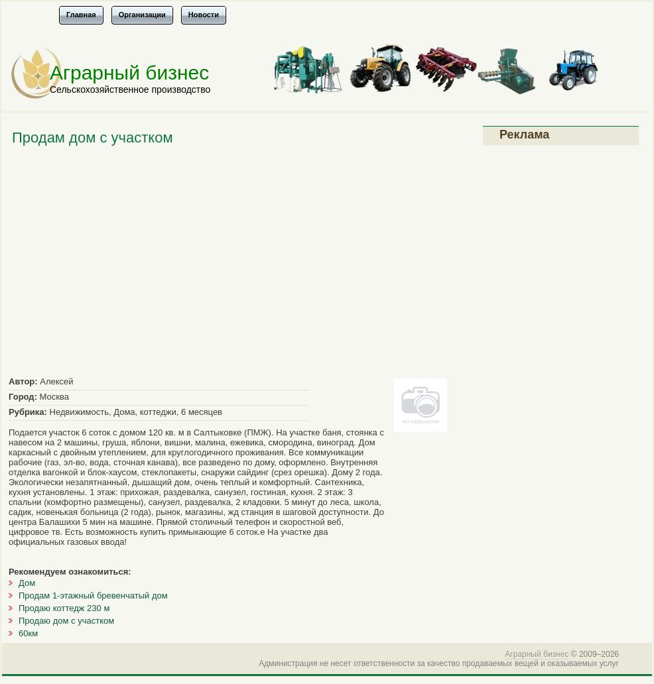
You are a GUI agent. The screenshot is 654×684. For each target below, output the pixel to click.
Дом (27, 583)
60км (28, 633)
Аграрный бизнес (129, 73)
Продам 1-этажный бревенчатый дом (93, 595)
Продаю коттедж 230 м (64, 608)
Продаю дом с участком (66, 621)
